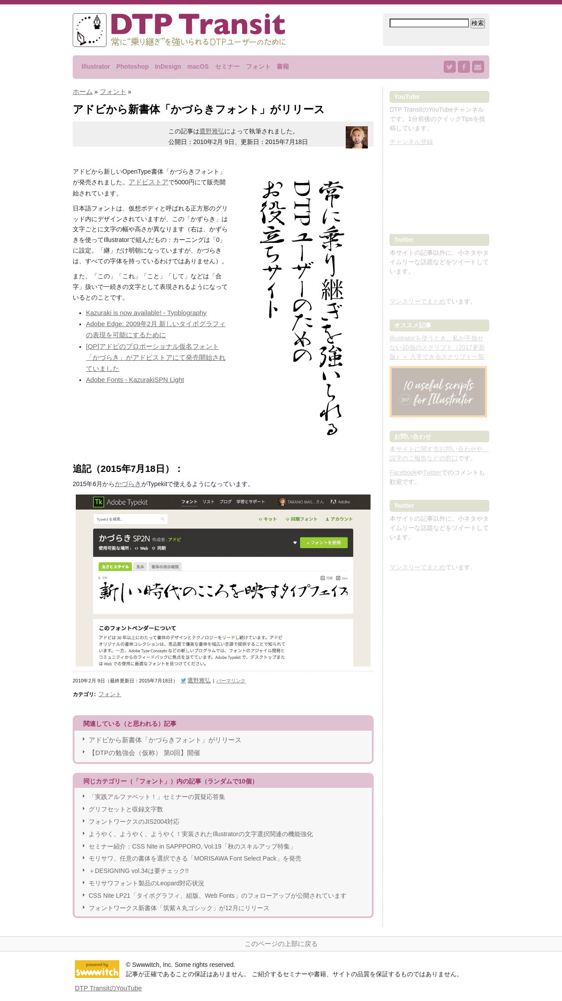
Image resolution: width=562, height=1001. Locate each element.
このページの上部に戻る (281, 938)
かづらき (127, 483)
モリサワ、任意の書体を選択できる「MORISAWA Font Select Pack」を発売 (195, 853)
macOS (197, 66)
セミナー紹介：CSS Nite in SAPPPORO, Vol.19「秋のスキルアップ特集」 (192, 841)
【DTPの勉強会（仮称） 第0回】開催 (141, 748)
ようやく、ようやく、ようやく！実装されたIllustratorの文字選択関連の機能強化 (201, 828)
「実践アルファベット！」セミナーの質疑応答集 (157, 791)
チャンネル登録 (411, 141)
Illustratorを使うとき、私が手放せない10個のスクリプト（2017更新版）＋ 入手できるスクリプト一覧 (437, 347)
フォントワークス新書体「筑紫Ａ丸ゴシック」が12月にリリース (179, 902)
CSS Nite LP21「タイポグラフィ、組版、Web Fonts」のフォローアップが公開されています (218, 890)
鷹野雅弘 (211, 130)
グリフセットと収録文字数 (126, 804)
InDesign (168, 66)
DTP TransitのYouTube (106, 982)
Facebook (403, 472)
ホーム (82, 91)
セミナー (227, 66)
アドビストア (147, 181)
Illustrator (96, 66)
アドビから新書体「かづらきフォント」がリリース (160, 736)
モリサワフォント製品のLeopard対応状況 (146, 877)
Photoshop (132, 66)
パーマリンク (226, 679)
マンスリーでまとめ (417, 301)
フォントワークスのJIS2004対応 (134, 816)
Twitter (432, 472)
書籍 (283, 66)
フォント (258, 66)
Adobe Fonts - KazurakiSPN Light (132, 363)
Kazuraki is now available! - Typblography (143, 311)
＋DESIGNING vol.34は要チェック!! (139, 865)
